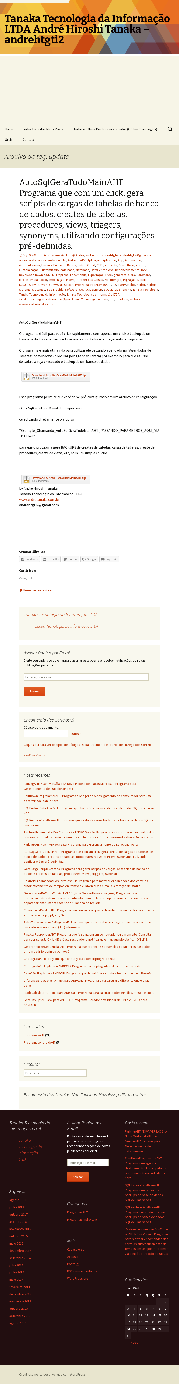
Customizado (49, 270)
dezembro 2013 (20, 1294)
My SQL (46, 285)
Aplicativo (109, 260)
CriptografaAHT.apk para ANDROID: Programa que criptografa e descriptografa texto (82, 966)
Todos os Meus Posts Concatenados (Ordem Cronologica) (115, 129)
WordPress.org (77, 1278)
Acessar (73, 1257)
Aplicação (94, 260)
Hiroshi (24, 280)
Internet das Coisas (89, 280)
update (103, 299)
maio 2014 (16, 1279)
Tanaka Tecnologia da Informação (42, 294)
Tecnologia (88, 299)
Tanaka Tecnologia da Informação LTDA (93, 294)
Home (9, 129)
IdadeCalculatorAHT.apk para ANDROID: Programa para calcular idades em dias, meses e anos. (89, 993)
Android (73, 260)
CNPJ (100, 265)
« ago (134, 1342)
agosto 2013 (18, 1323)
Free (108, 275)
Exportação (96, 275)
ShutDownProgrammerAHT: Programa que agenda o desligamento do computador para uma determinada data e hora (146, 1168)
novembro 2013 (20, 1301)
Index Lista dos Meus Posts (43, 129)
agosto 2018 (18, 1200)
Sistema (25, 289)
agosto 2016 (18, 1221)
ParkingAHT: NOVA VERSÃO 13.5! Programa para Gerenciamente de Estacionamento (81, 844)
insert (70, 280)
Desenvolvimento (127, 270)
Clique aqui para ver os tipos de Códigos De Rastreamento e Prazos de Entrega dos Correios (88, 745)
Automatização (29, 265)
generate (120, 275)
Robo (131, 285)
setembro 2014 (20, 1258)
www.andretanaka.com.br (39, 499)
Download (42, 275)
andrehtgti (93, 255)
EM (53, 275)
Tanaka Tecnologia (145, 289)
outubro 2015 (18, 1236)
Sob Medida (55, 289)
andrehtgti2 (110, 255)
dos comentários (82, 1271)
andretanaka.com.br (52, 260)
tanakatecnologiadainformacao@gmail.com (49, 299)
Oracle (68, 285)
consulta (111, 265)
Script (141, 285)
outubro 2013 (18, 1308)
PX (114, 285)
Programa (82, 285)
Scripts (152, 285)
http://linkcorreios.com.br (34, 755)
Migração (129, 280)
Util (112, 299)
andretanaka (28, 260)
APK (83, 260)
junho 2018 (16, 1207)
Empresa (62, 275)
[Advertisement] (89, 89)
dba (111, 270)
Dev (144, 270)
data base (67, 270)
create (140, 265)
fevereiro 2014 (19, 1287)
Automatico (133, 260)
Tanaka (126, 289)
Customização (29, 270)
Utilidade (122, 299)
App (120, 260)
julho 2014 (16, 1265)
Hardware (143, 275)
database (82, 270)
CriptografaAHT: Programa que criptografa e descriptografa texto (70, 959)
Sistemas (38, 289)
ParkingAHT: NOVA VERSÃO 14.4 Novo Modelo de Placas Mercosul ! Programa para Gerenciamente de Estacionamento (146, 1141)
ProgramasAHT (57, 255)
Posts (74, 1264)
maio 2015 (16, 1243)
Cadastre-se (75, 1249)
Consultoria (126, 265)
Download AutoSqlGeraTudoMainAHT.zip (59, 375)
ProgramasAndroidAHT (39, 1042)
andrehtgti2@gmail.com (136, 255)
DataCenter (99, 270)
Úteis (9, 139)
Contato (29, 139)
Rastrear (75, 734)
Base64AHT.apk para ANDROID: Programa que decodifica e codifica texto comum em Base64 (87, 973)
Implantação (38, 280)
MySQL (57, 285)
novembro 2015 (20, 1229)
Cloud (91, 265)
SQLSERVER (112, 289)
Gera (131, 275)
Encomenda (78, 275)
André (80, 255)
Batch (82, 265)
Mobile (142, 280)
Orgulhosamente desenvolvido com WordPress (52, 1374)
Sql (81, 289)
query (122, 285)
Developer (26, 275)
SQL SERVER (93, 289)
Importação (57, 280)
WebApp (136, 299)
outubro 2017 (18, 1214)
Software (71, 289)
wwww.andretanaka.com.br (38, 304)
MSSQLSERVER (29, 285)
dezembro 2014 (20, 1250)
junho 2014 (16, 1272)
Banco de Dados (64, 265)
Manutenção (113, 280)
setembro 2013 (20, 1316)
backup (46, 265)
